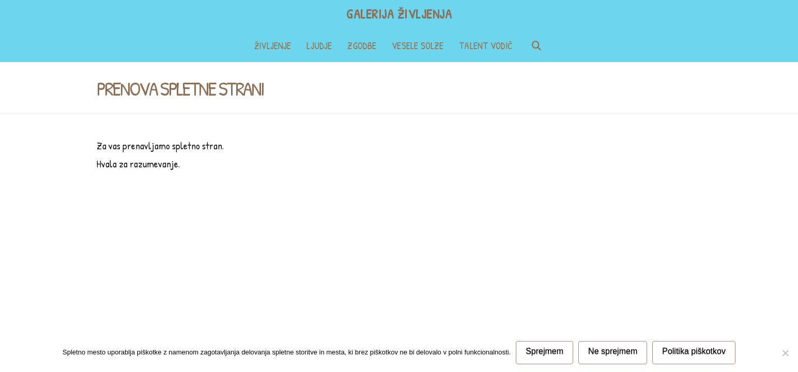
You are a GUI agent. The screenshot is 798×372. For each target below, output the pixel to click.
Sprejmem (544, 351)
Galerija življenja (399, 14)
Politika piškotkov (694, 351)
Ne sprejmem (612, 351)
